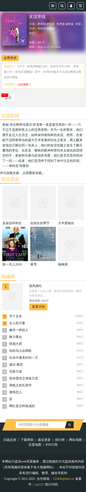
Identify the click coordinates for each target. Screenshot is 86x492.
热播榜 (8, 276)
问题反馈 (9, 440)
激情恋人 (15, 392)
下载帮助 (27, 440)
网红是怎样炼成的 (22, 406)
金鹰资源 (10, 58)
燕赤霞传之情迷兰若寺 (23, 379)
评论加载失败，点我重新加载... (22, 173)
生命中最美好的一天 (23, 357)
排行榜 (60, 440)
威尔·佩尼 (16, 364)
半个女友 (15, 316)
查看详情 (38, 307)
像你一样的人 (18, 330)
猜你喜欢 (10, 179)
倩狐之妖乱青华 (20, 385)
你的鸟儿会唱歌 (20, 350)
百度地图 (34, 444)
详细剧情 (10, 115)
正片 (8, 98)
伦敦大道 (15, 371)
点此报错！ (24, 84)
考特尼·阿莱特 (46, 28)
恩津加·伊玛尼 (46, 24)
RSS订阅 (51, 444)
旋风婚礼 (35, 286)
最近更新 (44, 440)
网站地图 (75, 440)
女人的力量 (17, 323)
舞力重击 (15, 337)
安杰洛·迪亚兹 (65, 24)
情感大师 (15, 344)
